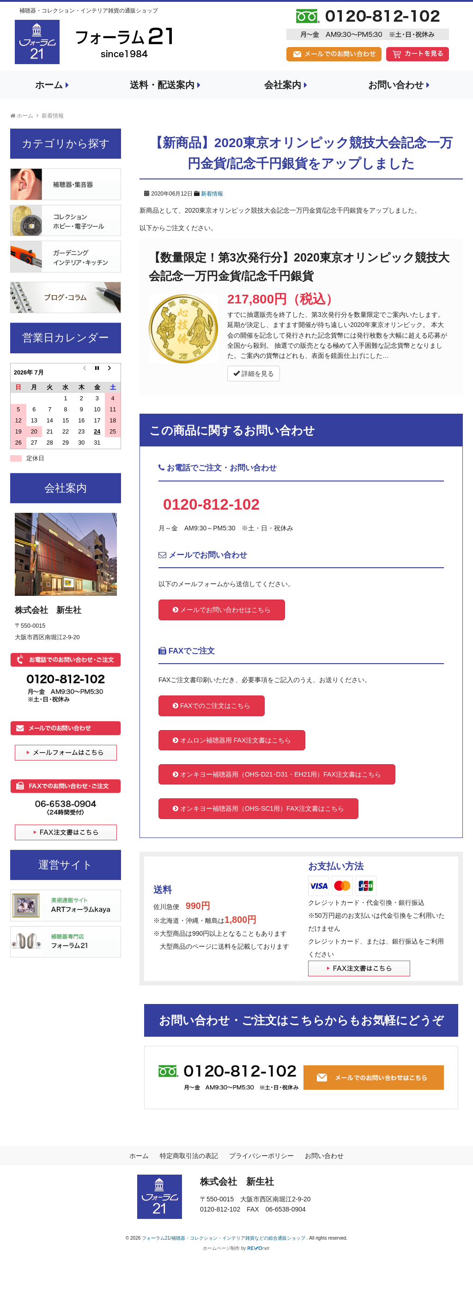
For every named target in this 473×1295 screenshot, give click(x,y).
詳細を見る (253, 373)
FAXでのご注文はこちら (211, 705)
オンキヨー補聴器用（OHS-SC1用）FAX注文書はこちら (258, 808)
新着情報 (212, 193)
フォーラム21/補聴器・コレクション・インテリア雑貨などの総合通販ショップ (224, 1238)
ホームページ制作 (221, 1248)
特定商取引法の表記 (189, 1155)
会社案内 (285, 85)
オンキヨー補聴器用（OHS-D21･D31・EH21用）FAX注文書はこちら (277, 774)
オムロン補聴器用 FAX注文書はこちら (232, 740)
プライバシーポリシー (261, 1155)
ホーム (51, 85)
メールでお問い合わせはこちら (222, 609)
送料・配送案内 (165, 85)
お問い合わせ (398, 85)
